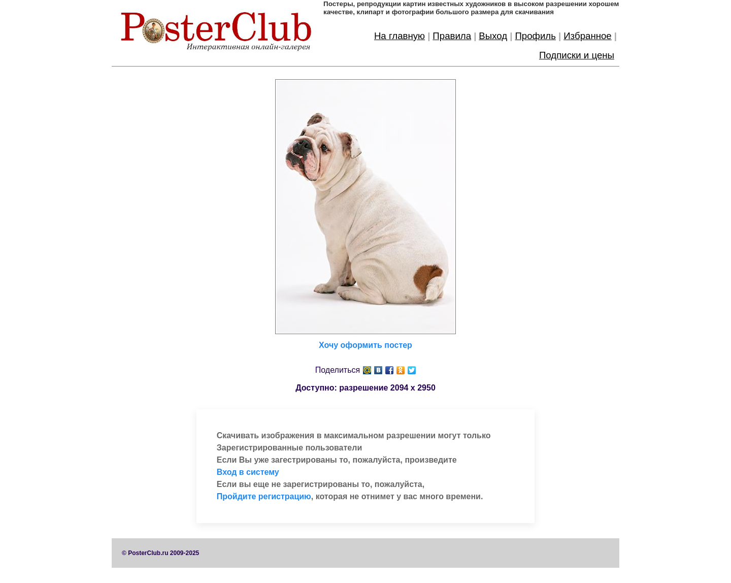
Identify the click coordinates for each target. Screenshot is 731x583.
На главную (399, 35)
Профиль (535, 35)
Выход (493, 35)
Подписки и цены (576, 55)
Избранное (587, 35)
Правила (452, 35)
